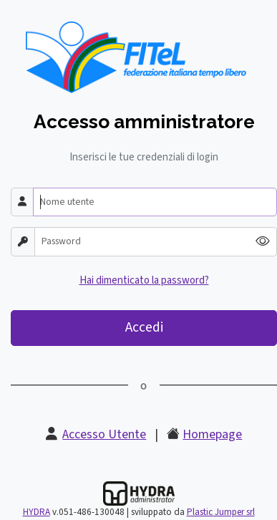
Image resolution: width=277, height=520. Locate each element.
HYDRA (36, 512)
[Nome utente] (155, 202)
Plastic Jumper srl (221, 512)
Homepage (212, 434)
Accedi (144, 327)
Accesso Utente (104, 434)
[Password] (142, 241)
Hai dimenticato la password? (144, 280)
